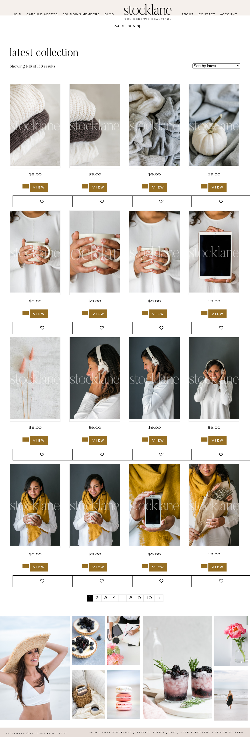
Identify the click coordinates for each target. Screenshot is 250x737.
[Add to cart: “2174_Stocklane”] (85, 186)
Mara (239, 733)
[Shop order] (216, 65)
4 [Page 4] (114, 598)
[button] (43, 201)
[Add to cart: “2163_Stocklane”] (25, 566)
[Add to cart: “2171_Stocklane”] (204, 186)
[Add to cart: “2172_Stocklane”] (145, 186)
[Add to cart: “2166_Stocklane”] (85, 439)
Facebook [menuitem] (37, 734)
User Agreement (195, 733)
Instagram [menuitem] (15, 734)
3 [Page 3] (105, 598)
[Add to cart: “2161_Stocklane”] (145, 566)
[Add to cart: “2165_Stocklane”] (145, 439)
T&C (172, 733)
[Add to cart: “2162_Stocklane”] (85, 566)
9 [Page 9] (139, 598)
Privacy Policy (151, 733)
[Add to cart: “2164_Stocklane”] (204, 439)
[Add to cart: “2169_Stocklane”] (85, 313)
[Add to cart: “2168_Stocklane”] (145, 313)
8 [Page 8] (130, 598)
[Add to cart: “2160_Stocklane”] (204, 566)
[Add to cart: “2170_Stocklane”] (25, 313)
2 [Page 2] (97, 598)
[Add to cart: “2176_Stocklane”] (25, 439)
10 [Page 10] (149, 598)
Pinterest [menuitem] (58, 734)
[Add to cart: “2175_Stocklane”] (25, 186)
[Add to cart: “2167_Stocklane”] (204, 313)
